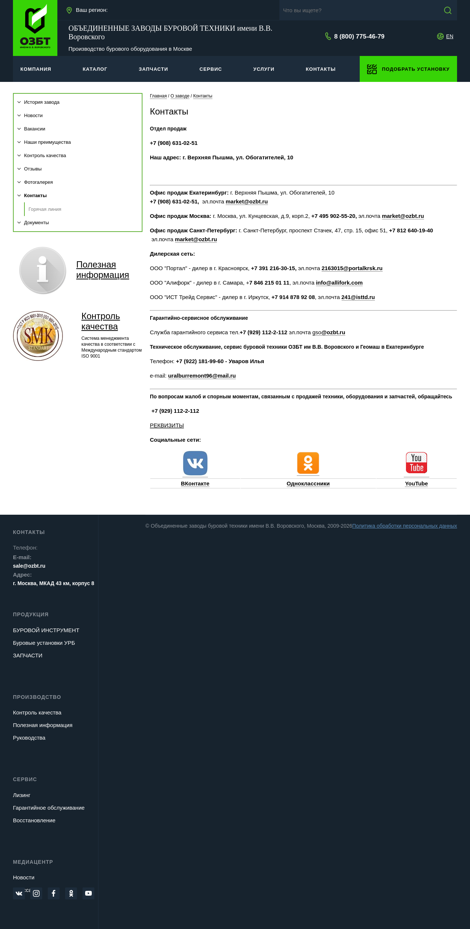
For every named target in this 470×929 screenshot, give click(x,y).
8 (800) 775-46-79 (359, 36)
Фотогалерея (35, 182)
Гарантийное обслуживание (49, 807)
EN (449, 36)
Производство (37, 697)
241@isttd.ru (358, 297)
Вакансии (31, 129)
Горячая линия (44, 209)
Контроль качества (41, 155)
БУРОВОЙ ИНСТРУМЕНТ (46, 630)
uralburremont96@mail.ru (202, 375)
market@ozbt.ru (247, 201)
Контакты (32, 195)
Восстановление (34, 820)
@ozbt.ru (333, 332)
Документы (33, 222)
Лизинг (21, 795)
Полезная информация (43, 725)
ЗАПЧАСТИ (28, 655)
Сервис (25, 779)
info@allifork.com (339, 282)
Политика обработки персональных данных (404, 526)
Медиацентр (33, 862)
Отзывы (29, 169)
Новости (30, 115)
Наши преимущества (44, 142)
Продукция (31, 614)
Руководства (29, 737)
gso (316, 332)
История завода (38, 102)
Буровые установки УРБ (44, 643)
